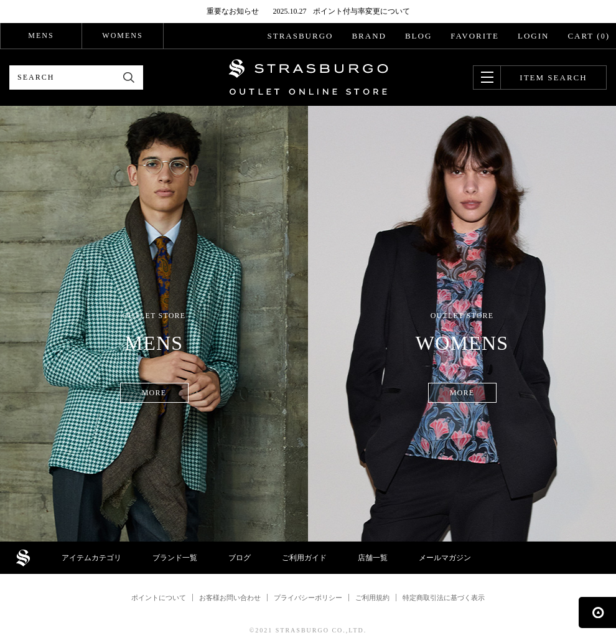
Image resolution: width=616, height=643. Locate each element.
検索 (129, 77)
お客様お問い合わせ (230, 597)
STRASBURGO (300, 35)
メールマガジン (445, 557)
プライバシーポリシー (308, 597)
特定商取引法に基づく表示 (444, 597)
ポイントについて (158, 597)
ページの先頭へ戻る (597, 612)
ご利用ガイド (304, 557)
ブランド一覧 (174, 557)
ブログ (239, 557)
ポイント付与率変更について (361, 11)
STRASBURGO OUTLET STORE (308, 77)
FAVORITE (474, 35)
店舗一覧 (373, 557)
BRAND (369, 35)
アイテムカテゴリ (91, 557)
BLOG (418, 35)
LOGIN (533, 35)
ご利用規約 (372, 597)
